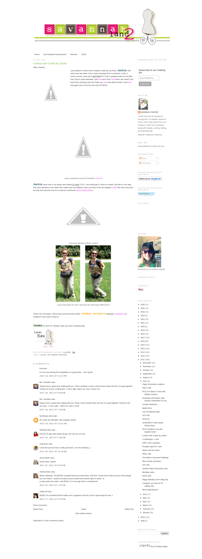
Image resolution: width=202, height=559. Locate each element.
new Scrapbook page (151, 412)
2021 (143, 323)
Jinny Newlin (45, 458)
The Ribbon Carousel (57, 355)
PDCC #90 (146, 454)
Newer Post (38, 509)
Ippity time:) (147, 408)
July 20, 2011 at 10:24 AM (53, 451)
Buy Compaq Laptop (159, 546)
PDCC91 (146, 419)
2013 (143, 352)
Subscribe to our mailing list (152, 71)
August (146, 377)
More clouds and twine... (152, 461)
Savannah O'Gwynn (149, 112)
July (145, 381)
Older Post (129, 509)
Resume (74, 54)
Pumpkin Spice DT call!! (152, 446)
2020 (143, 326)
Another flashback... (150, 404)
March (145, 505)
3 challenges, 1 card (150, 439)
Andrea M (43, 491)
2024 (143, 312)
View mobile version (83, 513)
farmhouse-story (46, 416)
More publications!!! (150, 490)
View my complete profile (150, 135)
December (147, 363)
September (147, 374)
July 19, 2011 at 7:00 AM (53, 410)
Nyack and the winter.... (151, 450)
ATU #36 (145, 415)
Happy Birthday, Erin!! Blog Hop (155, 479)
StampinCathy (45, 430)
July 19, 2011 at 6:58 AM (53, 393)
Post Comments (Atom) (53, 521)
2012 (143, 356)
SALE (83, 54)
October (146, 370)
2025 (143, 308)
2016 (143, 341)
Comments (144, 163)
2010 (143, 517)
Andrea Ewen (45, 472)
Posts (142, 158)
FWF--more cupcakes (151, 443)
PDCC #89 (146, 476)
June (145, 494)
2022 (143, 319)
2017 (143, 337)
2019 (143, 330)
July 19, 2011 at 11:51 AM (53, 423)
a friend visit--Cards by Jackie (50, 63)
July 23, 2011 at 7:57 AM (53, 485)
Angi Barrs (44, 444)
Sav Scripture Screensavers (55, 54)
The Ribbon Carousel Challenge (155, 457)
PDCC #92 (146, 388)
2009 (143, 521)
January (146, 512)
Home (36, 54)
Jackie (44, 355)
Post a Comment (40, 505)
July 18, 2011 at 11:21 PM (53, 376)
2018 (143, 334)
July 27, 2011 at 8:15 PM (53, 499)
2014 (143, 348)
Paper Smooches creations (153, 384)
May (145, 498)
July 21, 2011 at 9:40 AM (53, 465)
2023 (143, 315)
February (147, 509)
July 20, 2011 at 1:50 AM (53, 437)
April (145, 501)
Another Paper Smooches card (155, 468)
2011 (143, 359)
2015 (143, 345)
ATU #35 (145, 465)
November (147, 366)
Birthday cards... (149, 472)
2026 (143, 304)
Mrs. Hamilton (45, 382)
